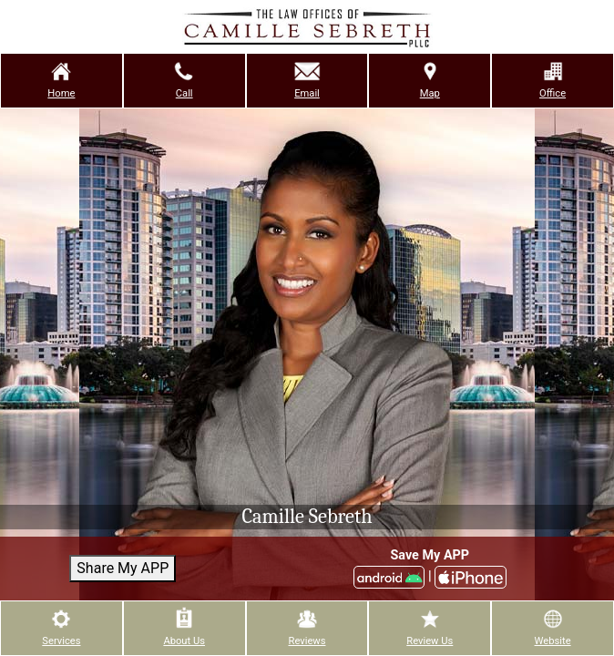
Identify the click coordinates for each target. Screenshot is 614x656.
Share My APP (123, 568)
